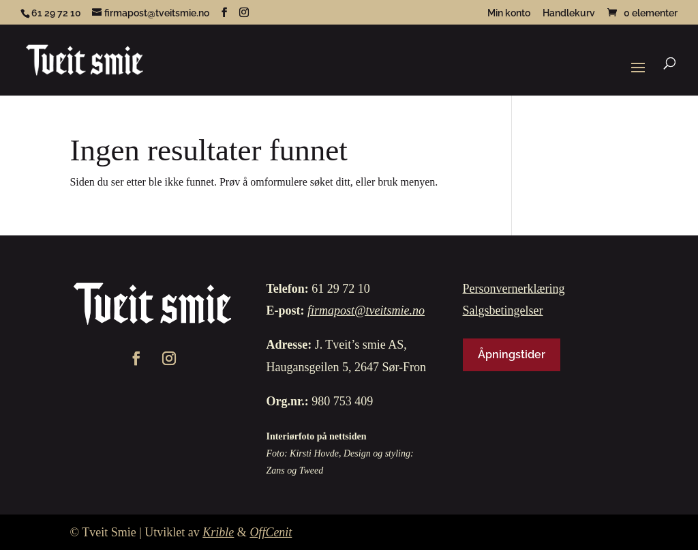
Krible (218, 532)
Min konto (508, 13)
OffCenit (270, 532)
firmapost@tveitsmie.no (366, 310)
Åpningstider (511, 354)
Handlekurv (569, 13)
